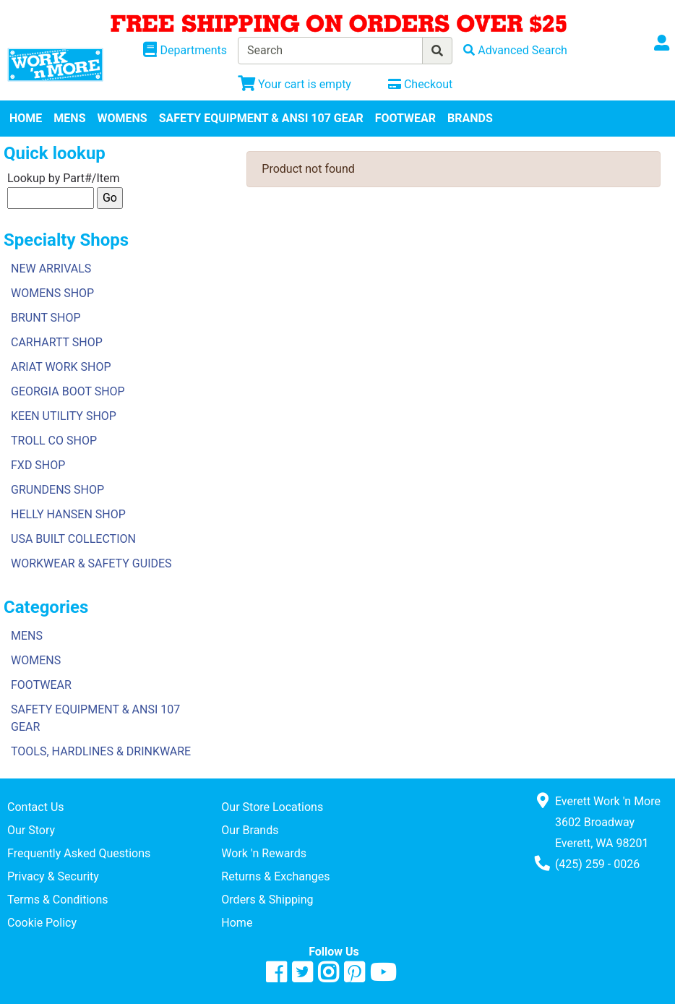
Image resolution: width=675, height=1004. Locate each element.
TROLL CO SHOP (54, 440)
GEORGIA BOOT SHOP (68, 391)
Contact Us (35, 807)
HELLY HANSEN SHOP (68, 514)
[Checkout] (420, 84)
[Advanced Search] (515, 50)
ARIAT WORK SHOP (61, 367)
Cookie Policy (42, 923)
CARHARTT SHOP (57, 342)
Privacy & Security (53, 876)
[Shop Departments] (185, 50)
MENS (69, 118)
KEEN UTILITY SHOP (63, 416)
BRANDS (470, 118)
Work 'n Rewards (263, 853)
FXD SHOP (38, 465)
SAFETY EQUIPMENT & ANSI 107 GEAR (261, 118)
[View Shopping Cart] (294, 84)
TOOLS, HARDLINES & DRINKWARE (101, 751)
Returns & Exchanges (275, 876)
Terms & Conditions (57, 899)
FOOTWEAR (405, 118)
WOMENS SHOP (52, 293)
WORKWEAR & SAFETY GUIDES (91, 563)
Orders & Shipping (267, 899)
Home (236, 923)
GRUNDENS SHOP (57, 490)
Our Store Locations (272, 807)
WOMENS (122, 118)
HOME (25, 118)
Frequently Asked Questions (78, 853)
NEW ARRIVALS (51, 268)
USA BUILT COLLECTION (73, 539)
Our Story (31, 830)
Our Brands (249, 830)
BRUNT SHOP (46, 318)
